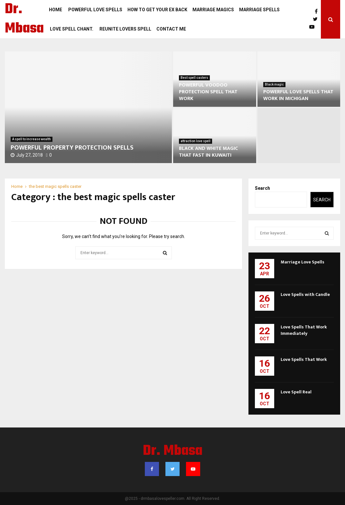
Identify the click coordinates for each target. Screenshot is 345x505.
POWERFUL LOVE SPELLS (94, 9)
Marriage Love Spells (302, 262)
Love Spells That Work (304, 359)
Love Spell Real (296, 392)
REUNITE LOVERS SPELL (124, 29)
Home (55, 9)
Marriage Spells (259, 9)
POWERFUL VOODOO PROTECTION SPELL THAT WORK (208, 92)
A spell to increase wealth (31, 139)
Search (262, 188)
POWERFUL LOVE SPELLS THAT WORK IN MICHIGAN (298, 95)
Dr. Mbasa (24, 19)
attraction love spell (195, 141)
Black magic (274, 84)
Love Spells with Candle (305, 294)
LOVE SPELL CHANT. (71, 29)
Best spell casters (194, 77)
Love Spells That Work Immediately (304, 330)
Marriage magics (213, 9)
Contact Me (171, 29)
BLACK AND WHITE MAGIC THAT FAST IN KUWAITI (208, 152)
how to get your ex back (157, 9)
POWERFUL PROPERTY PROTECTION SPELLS (72, 147)
